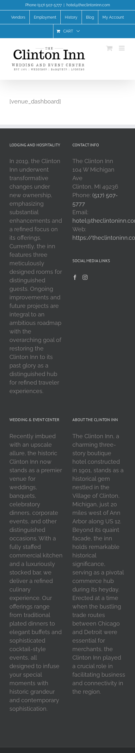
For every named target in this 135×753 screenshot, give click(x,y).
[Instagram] (85, 277)
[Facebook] (74, 277)
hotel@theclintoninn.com (88, 5)
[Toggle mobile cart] (109, 48)
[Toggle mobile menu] (122, 48)
